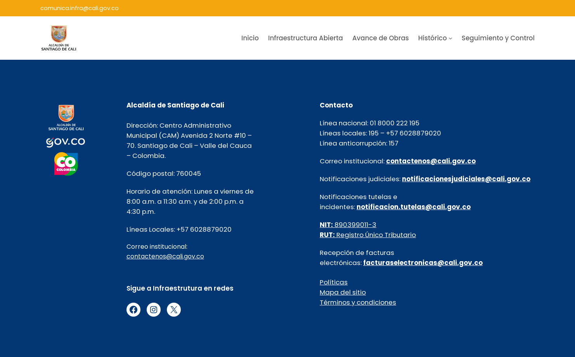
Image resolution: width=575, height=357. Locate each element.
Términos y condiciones (358, 302)
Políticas (334, 282)
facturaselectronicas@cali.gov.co (423, 262)
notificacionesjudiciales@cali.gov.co (466, 179)
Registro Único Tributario (368, 234)
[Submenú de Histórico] (450, 38)
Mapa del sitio (343, 292)
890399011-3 (348, 224)
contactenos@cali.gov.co (165, 256)
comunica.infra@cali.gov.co (79, 8)
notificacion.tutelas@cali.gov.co (414, 206)
